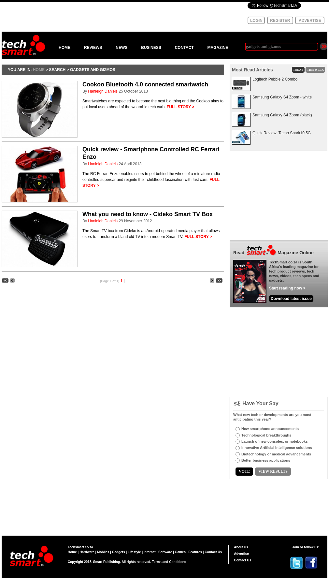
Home (72, 552)
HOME (64, 47)
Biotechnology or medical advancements (276, 454)
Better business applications (265, 460)
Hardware (86, 552)
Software (165, 552)
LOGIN (256, 20)
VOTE (244, 471)
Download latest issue (291, 298)
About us (241, 547)
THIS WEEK (315, 69)
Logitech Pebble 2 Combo (274, 79)
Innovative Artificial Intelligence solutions (276, 448)
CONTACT (184, 47)
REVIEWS (93, 47)
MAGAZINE (217, 47)
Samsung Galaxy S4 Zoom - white (282, 97)
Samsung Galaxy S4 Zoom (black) (282, 115)
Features (195, 552)
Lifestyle (134, 552)
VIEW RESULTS (273, 471)
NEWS (121, 47)
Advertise (241, 554)
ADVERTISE (310, 20)
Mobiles (103, 552)
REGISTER (280, 20)
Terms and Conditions (169, 562)
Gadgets (118, 552)
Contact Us (213, 552)
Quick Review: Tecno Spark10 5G (281, 133)
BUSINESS (151, 47)
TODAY (298, 69)
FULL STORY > (180, 107)
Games (180, 552)
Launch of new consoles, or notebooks (274, 441)
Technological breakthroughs (266, 435)
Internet (150, 552)
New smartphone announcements (270, 429)
